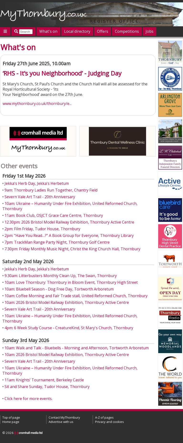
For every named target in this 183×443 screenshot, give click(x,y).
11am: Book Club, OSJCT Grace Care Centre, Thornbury (54, 215)
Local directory (77, 31)
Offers (102, 31)
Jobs (149, 31)
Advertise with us (61, 422)
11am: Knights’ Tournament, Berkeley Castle (44, 380)
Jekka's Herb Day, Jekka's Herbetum (37, 183)
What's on (48, 31)
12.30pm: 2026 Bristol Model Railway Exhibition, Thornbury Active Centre (69, 222)
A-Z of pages (104, 417)
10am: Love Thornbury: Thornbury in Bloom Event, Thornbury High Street (71, 282)
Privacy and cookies (109, 422)
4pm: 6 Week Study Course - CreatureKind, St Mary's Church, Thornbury (69, 327)
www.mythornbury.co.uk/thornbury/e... (37, 103)
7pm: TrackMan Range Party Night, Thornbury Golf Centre (57, 242)
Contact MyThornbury (64, 417)
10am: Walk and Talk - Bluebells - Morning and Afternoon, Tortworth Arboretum (77, 347)
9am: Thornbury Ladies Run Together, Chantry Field (51, 190)
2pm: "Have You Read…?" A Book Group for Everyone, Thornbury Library (69, 235)
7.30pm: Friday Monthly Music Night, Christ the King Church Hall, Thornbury (72, 249)
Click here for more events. (28, 398)
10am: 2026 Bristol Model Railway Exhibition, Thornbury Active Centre (67, 302)
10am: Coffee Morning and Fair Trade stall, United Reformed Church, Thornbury (76, 295)
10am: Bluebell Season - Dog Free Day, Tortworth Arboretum (59, 289)
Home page (10, 422)
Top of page (11, 417)
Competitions (127, 31)
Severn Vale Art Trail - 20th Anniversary (40, 196)
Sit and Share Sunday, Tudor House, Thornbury (47, 386)
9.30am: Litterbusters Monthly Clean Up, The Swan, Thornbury (61, 275)
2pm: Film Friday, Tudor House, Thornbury (42, 228)
